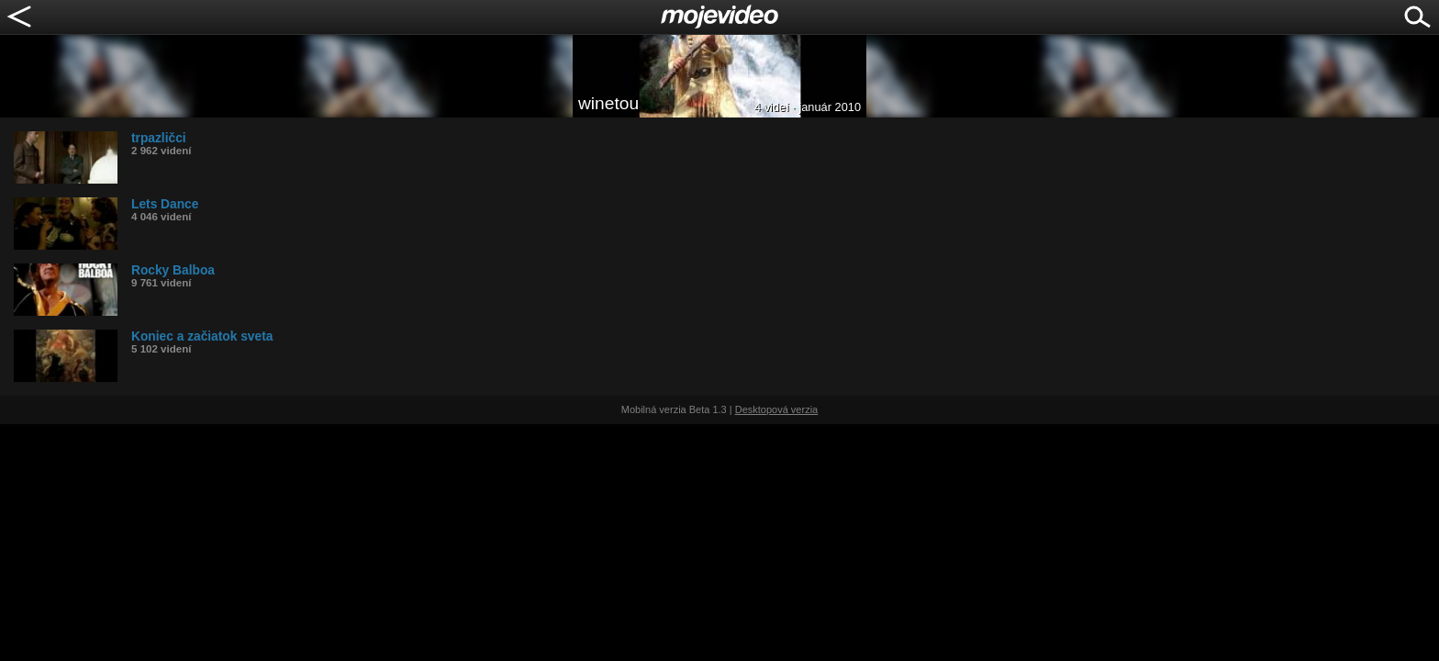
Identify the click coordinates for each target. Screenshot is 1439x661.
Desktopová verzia (777, 409)
